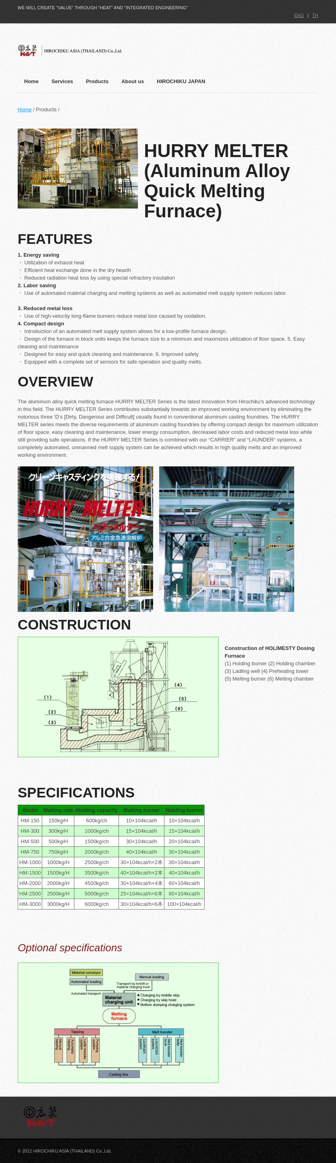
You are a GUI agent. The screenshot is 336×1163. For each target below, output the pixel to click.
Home (25, 109)
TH (315, 15)
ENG (299, 15)
